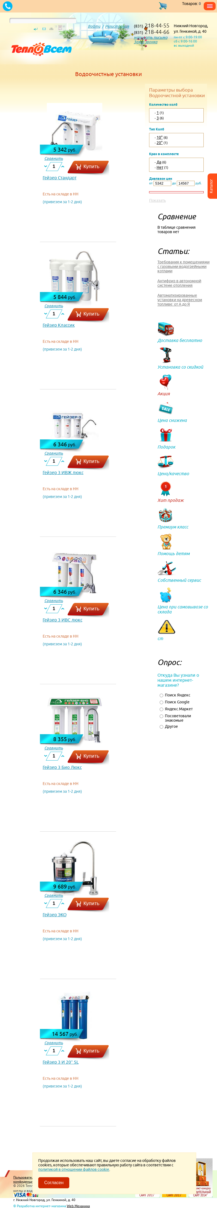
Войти (94, 26)
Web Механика (78, 1206)
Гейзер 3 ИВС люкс (62, 619)
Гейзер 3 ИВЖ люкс (63, 472)
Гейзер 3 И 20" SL (61, 1061)
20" (160, 142)
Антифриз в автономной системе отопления (179, 283)
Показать (157, 200)
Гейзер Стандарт (59, 177)
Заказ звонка (145, 42)
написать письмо (150, 37)
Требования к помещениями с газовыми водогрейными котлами (183, 266)
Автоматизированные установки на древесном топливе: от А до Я (179, 299)
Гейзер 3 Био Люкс (62, 767)
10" (160, 137)
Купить (91, 166)
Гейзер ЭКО (55, 914)
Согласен (53, 1182)
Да (159, 162)
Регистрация (117, 26)
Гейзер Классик (59, 325)
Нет (160, 167)
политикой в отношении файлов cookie (73, 1169)
